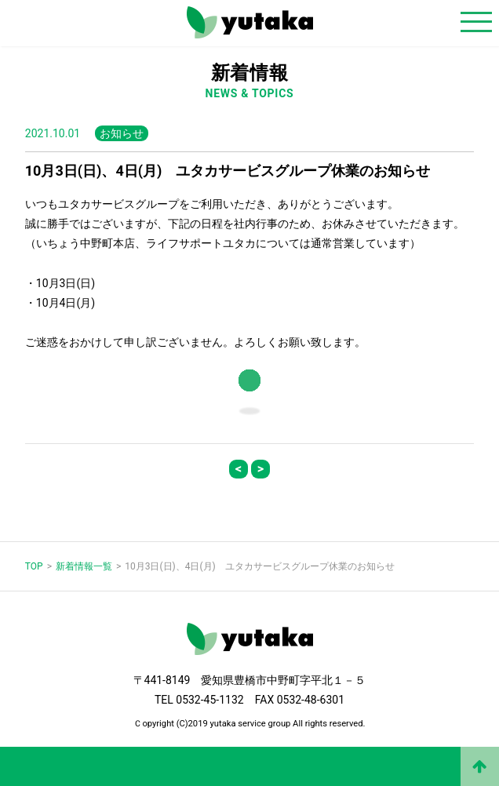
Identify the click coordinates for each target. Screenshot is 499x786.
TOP (34, 566)
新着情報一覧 (84, 566)
